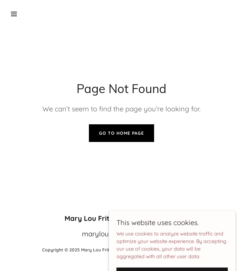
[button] (34, 14)
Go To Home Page (121, 133)
